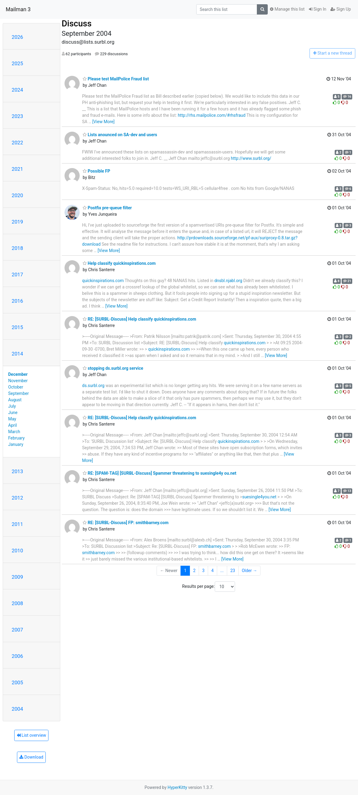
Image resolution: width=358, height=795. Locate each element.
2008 (17, 603)
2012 (17, 498)
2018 (17, 248)
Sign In (318, 9)
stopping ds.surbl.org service (113, 368)
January (15, 444)
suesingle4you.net (259, 496)
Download (31, 757)
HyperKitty (177, 787)
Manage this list (287, 9)
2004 (17, 709)
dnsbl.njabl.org (228, 280)
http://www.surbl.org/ (251, 158)
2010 (17, 550)
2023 (17, 116)
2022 (17, 143)
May (12, 418)
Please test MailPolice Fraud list (116, 78)
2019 (17, 222)
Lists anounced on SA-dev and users (120, 134)
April (12, 425)
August (15, 399)
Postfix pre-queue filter (107, 207)
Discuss (77, 24)
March (14, 431)
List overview (31, 735)
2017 (17, 274)
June (13, 412)
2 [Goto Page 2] (194, 570)
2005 (17, 682)
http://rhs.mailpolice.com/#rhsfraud (212, 115)
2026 (17, 37)
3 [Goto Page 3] (203, 570)
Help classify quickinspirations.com (119, 263)
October (15, 387)
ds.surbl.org (93, 385)
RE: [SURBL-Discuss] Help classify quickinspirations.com (139, 319)
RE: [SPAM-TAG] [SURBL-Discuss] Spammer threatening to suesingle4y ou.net (159, 473)
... (222, 570)
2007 (17, 630)
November (18, 380)
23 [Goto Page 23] (232, 570)
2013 (17, 471)
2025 (17, 63)
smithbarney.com (214, 546)
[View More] (103, 121)
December (18, 374)
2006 (17, 656)
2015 (17, 327)
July (12, 406)
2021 (17, 169)
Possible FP (96, 171)
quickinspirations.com (103, 280)
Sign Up (340, 9)
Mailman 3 (18, 9)
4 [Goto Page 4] (212, 570)
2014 (17, 354)
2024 (17, 90)
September (18, 393)
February (16, 438)
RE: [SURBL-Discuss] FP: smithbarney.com (125, 522)
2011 (17, 524)
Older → (249, 570)
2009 (17, 577)
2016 (17, 301)
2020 (17, 195)
